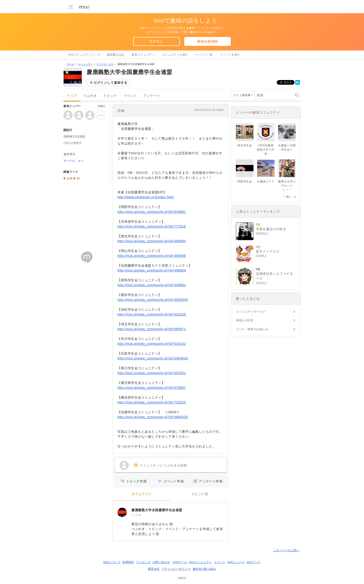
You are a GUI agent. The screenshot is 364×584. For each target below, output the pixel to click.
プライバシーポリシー (176, 569)
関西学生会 (244, 181)
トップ (72, 95)
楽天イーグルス (268, 251)
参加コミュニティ (143, 54)
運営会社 (153, 569)
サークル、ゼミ (105, 64)
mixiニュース (235, 562)
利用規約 (128, 562)
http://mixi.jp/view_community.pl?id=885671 (151, 329)
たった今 (136, 515)
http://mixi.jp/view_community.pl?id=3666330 (152, 417)
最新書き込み (116, 54)
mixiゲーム (180, 562)
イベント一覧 (204, 54)
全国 (69, 178)
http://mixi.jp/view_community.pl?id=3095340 (152, 300)
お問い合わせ (161, 562)
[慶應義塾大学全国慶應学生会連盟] (122, 512)
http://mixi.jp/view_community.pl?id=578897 (151, 387)
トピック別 (199, 494)
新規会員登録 (207, 41)
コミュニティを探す (175, 54)
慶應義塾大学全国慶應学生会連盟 (156, 510)
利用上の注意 (245, 320)
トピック (110, 95)
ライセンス (143, 562)
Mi (78, 178)
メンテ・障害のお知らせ (252, 329)
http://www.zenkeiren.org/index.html (145, 197)
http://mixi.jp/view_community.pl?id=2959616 (152, 358)
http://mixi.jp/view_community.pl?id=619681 (151, 212)
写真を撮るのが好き (271, 229)
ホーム (70, 64)
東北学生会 (244, 145)
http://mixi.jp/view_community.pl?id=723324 (151, 402)
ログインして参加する (110, 82)
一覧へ (287, 196)
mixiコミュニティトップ (84, 54)
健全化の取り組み (204, 569)
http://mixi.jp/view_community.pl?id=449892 (151, 285)
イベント (130, 95)
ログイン (156, 41)
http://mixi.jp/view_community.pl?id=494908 (151, 256)
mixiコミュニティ (200, 562)
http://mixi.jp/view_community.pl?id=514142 (151, 344)
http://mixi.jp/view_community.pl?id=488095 (151, 241)
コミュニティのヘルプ (250, 311)
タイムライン (141, 494)
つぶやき (90, 95)
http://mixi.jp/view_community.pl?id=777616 (151, 226)
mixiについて (111, 562)
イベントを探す (230, 54)
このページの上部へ (286, 550)
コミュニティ (85, 64)
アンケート (151, 95)
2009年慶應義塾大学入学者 (266, 149)
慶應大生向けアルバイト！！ (287, 185)
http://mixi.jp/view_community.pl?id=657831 (151, 373)
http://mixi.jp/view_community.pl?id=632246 (151, 314)
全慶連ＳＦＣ (266, 181)
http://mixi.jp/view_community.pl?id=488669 (151, 270)
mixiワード (253, 562)
